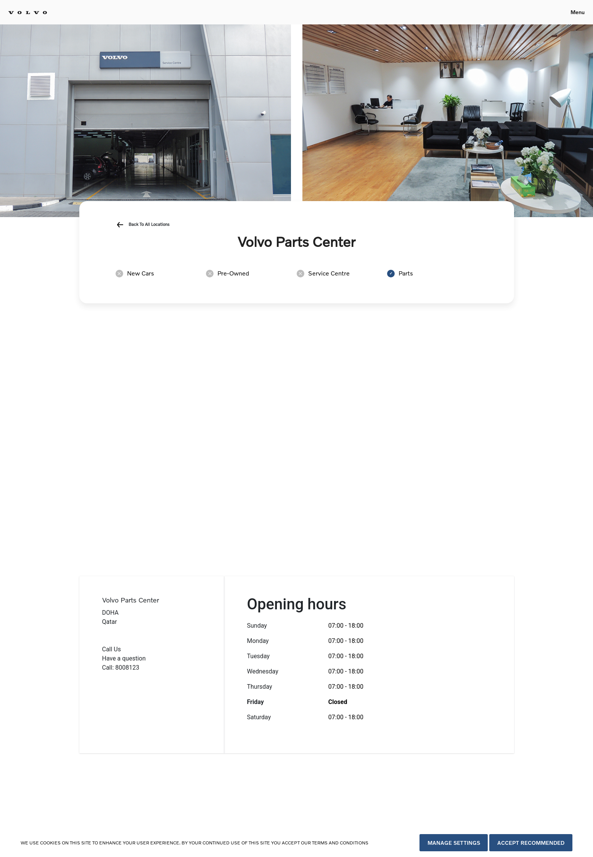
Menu (578, 12)
